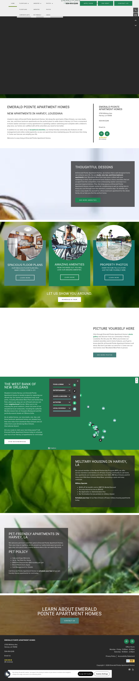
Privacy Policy (111, 656)
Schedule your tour (82, 498)
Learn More (25, 278)
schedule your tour (46, 571)
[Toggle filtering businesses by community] (74, 409)
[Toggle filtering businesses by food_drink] (74, 385)
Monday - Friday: (116, 649)
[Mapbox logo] (52, 448)
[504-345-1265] (135, 10)
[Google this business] (101, 133)
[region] (93, 413)
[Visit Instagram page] (107, 133)
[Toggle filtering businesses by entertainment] (74, 391)
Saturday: (117, 652)
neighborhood (14, 404)
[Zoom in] (136, 379)
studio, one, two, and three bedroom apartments (99, 176)
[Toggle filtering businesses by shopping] (74, 397)
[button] (88, 3)
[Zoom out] (136, 381)
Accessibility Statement (126, 656)
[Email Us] (135, 15)
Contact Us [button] (69, 620)
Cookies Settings (102, 674)
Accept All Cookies (85, 674)
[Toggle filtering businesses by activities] (74, 403)
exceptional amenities (37, 130)
